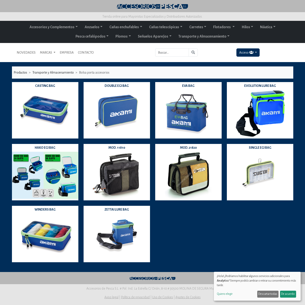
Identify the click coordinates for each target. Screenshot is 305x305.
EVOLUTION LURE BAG (260, 85)
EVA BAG (188, 85)
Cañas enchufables (124, 27)
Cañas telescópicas (164, 27)
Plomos (121, 36)
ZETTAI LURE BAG (116, 209)
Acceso (246, 52)
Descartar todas (267, 293)
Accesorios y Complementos (52, 27)
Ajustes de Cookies (188, 297)
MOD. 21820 (188, 147)
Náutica (266, 27)
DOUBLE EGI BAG (117, 85)
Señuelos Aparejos (153, 36)
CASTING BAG (45, 85)
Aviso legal (111, 297)
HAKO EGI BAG (45, 147)
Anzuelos (92, 27)
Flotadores (222, 27)
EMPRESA (67, 52)
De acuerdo (288, 293)
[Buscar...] (172, 52)
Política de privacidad (135, 297)
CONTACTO (86, 52)
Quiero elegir (224, 293)
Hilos (246, 27)
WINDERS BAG (45, 209)
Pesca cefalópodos (91, 36)
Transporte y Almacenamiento (202, 36)
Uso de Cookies (162, 297)
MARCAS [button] (46, 52)
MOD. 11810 (116, 147)
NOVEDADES (26, 52)
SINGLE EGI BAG (260, 147)
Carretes (196, 27)
